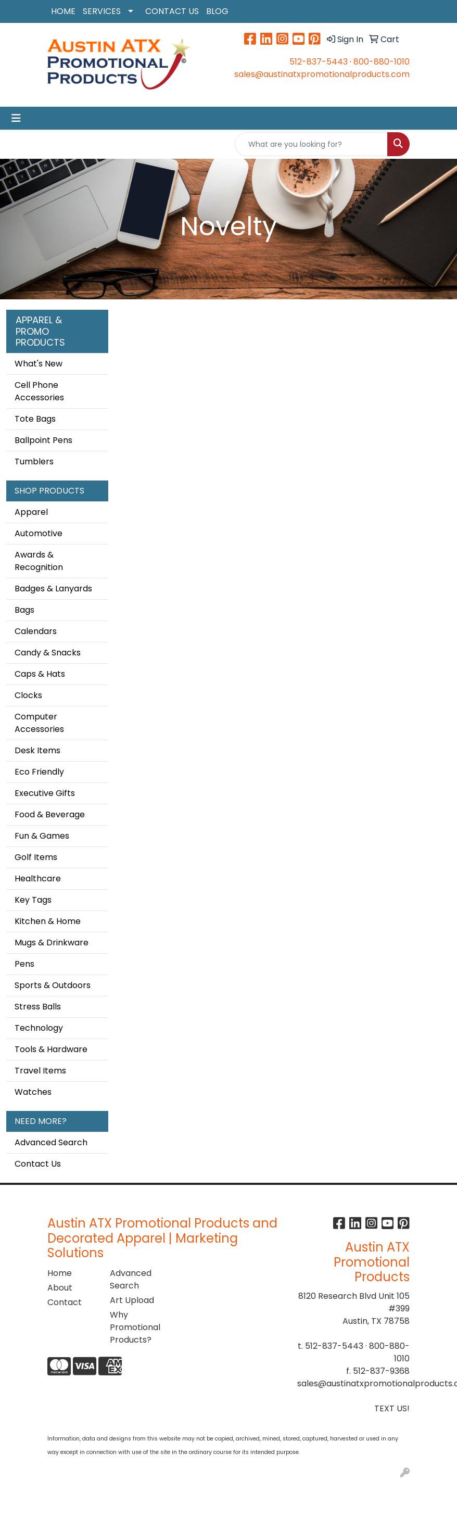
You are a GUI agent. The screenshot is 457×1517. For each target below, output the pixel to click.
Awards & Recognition (39, 561)
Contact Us (38, 1164)
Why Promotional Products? (135, 1327)
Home (59, 1273)
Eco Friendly (39, 772)
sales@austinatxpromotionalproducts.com (322, 74)
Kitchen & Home (48, 921)
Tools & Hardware (51, 1049)
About (59, 1288)
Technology (39, 1028)
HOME (63, 11)
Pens (24, 964)
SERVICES (102, 11)
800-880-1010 (381, 62)
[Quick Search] (311, 144)
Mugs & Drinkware (51, 943)
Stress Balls (38, 1007)
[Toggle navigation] (16, 118)
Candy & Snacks (48, 653)
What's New (38, 364)
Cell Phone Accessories (39, 391)
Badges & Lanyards (53, 589)
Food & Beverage (50, 814)
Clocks (28, 695)
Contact (64, 1302)
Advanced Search (51, 1142)
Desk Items (37, 750)
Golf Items (36, 857)
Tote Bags (35, 419)
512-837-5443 (318, 62)
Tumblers (34, 461)
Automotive (38, 533)
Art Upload (132, 1300)
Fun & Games (42, 836)
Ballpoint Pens (43, 440)
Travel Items (40, 1071)
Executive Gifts (45, 793)
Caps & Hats (40, 674)
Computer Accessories (39, 723)
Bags (24, 610)
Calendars (36, 631)
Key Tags (33, 900)
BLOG (217, 11)
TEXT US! (392, 1408)
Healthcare (38, 878)
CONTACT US (172, 11)
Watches (33, 1092)
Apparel (31, 512)
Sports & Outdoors (53, 985)
